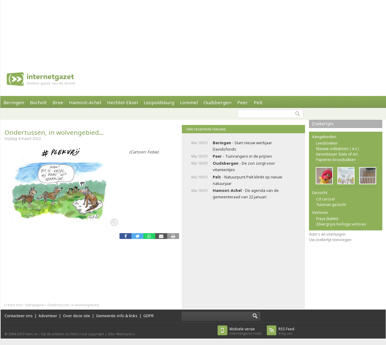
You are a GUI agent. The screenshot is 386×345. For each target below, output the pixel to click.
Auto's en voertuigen (327, 234)
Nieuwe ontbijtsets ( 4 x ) (337, 148)
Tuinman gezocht (331, 204)
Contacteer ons (19, 315)
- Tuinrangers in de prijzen (242, 156)
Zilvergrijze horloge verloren (341, 224)
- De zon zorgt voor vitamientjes (244, 166)
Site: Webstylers (121, 334)
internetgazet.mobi (246, 331)
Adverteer (48, 315)
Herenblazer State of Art (337, 154)
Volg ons (286, 331)
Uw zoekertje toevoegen (330, 239)
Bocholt (38, 102)
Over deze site (76, 315)
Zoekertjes (323, 124)
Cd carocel (325, 199)
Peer (242, 102)
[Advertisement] (80, 30)
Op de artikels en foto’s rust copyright (72, 334)
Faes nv (31, 334)
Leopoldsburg (159, 102)
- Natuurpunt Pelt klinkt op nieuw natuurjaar (247, 180)
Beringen (13, 102)
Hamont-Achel (85, 102)
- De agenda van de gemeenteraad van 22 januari (246, 194)
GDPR (148, 315)
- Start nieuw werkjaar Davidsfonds (242, 146)
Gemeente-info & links (117, 315)
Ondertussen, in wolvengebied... (54, 132)
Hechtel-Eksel (122, 102)
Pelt (258, 102)
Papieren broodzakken (336, 159)
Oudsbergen (217, 102)
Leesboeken (326, 143)
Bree (58, 102)
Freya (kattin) (327, 218)
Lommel (189, 102)
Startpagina (34, 305)
